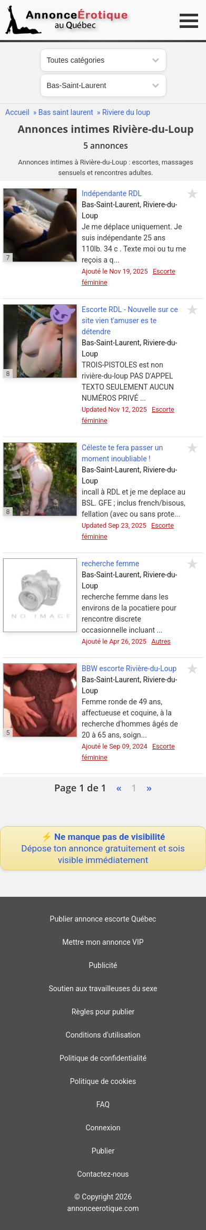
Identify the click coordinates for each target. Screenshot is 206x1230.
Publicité (103, 965)
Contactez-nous (103, 1174)
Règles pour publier (103, 1012)
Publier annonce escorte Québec (103, 919)
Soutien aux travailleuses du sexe (103, 988)
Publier (103, 1151)
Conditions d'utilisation (103, 1035)
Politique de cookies (103, 1081)
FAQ (103, 1104)
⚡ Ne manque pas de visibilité (102, 848)
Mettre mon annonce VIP (102, 942)
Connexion (102, 1128)
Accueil (17, 112)
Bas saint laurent (65, 112)
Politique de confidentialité (103, 1058)
